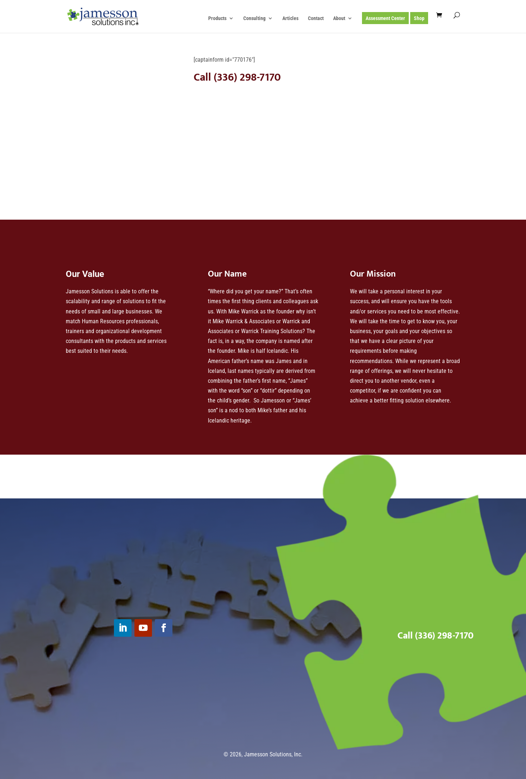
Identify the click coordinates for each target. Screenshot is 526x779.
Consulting (254, 18)
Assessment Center (385, 18)
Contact (316, 18)
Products (217, 18)
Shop (419, 18)
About (339, 18)
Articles (290, 18)
